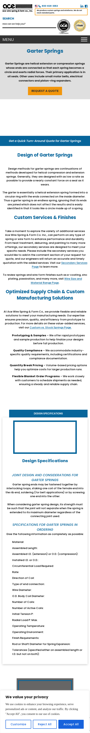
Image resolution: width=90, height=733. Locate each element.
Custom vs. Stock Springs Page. (51, 327)
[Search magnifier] (54, 23)
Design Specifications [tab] (48, 413)
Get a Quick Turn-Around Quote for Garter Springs (45, 141)
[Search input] (27, 23)
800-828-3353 (50, 6)
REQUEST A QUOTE (45, 91)
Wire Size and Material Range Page (56, 281)
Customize (18, 724)
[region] (44, 711)
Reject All (44, 724)
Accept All (71, 724)
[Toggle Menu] (83, 39)
